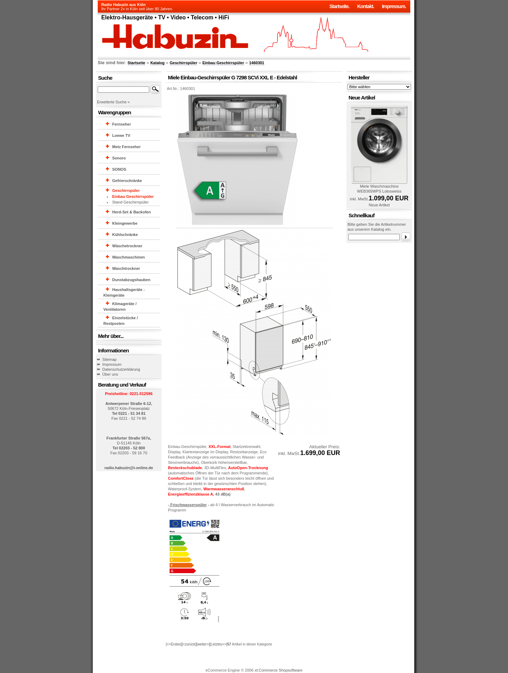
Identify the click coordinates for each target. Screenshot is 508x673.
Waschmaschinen (128, 257)
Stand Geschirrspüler (130, 202)
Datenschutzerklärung (121, 369)
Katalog (157, 63)
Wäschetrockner (127, 246)
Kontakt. (365, 6)
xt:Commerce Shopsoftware (279, 670)
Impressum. (394, 6)
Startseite (136, 63)
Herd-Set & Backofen (131, 212)
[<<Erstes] (174, 644)
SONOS (119, 169)
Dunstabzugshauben (131, 280)
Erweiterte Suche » (113, 102)
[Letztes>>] (218, 644)
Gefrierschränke (127, 180)
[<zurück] (189, 644)
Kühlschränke (125, 234)
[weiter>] (203, 644)
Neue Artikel (379, 205)
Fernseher (121, 124)
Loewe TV (121, 135)
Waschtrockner (126, 268)
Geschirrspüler (183, 63)
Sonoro (119, 158)
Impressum (111, 364)
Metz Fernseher (126, 147)
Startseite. (339, 6)
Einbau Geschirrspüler (223, 63)
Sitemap (109, 359)
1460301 (256, 63)
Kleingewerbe (125, 223)
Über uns (110, 374)
